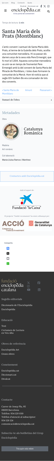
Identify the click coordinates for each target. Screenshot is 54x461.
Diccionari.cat (33, 6)
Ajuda (30, 3)
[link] (27, 100)
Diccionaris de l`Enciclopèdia (16, 305)
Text (3, 325)
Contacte (21, 3)
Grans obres (7, 353)
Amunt (28, 90)
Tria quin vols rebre (25, 448)
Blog (13, 3)
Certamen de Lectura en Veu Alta (12, 331)
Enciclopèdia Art (10, 349)
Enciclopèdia (8, 309)
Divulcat (23, 6)
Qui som (5, 3)
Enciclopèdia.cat (10, 370)
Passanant (46, 90)
